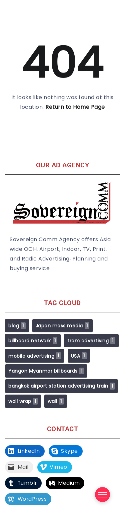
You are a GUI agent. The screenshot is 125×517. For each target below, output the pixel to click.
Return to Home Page (75, 107)
